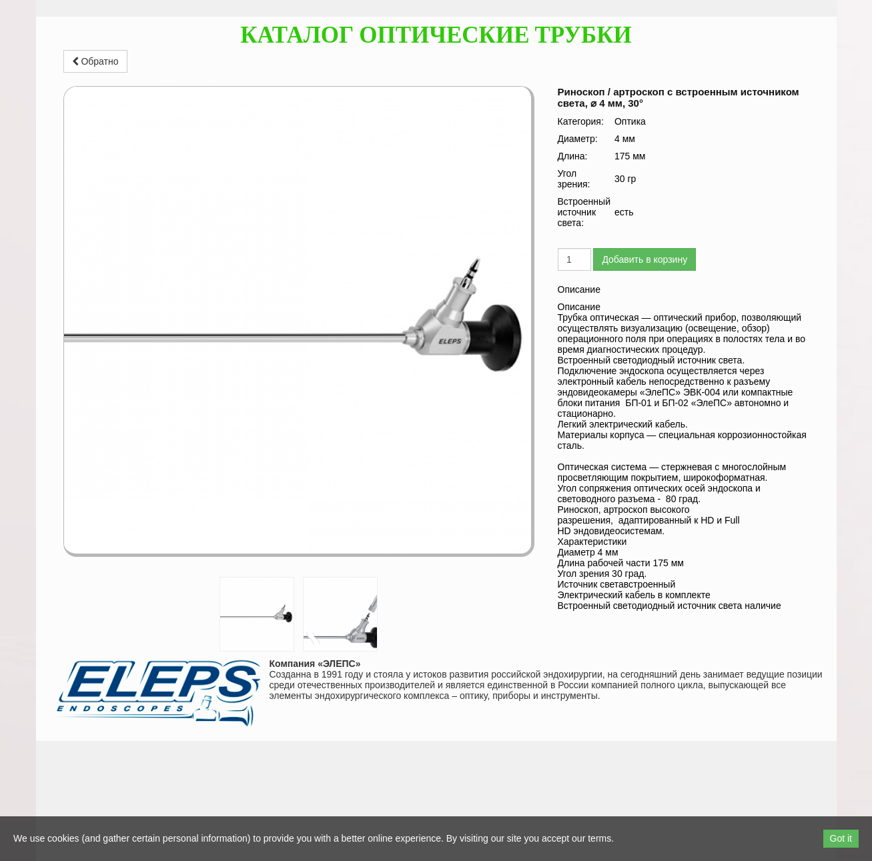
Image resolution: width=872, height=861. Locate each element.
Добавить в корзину (644, 259)
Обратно (95, 61)
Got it (841, 838)
